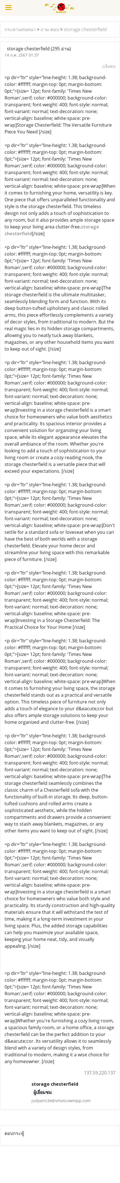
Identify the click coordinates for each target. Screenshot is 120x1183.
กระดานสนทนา (20, 29)
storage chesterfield (85, 29)
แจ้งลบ (108, 66)
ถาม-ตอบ (50, 29)
